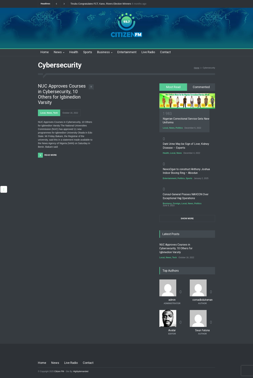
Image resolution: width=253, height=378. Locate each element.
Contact (165, 52)
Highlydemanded (80, 371)
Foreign (176, 203)
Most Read (173, 87)
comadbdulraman (202, 299)
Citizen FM (59, 371)
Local (43, 113)
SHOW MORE (187, 218)
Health (73, 52)
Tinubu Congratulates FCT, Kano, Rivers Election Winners (101, 4)
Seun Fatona (202, 330)
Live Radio (148, 52)
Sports (87, 52)
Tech (55, 113)
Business (103, 52)
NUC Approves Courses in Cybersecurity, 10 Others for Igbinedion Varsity (62, 94)
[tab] (173, 87)
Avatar (172, 330)
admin (172, 299)
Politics (179, 128)
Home (44, 52)
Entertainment (126, 52)
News (58, 52)
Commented (201, 87)
